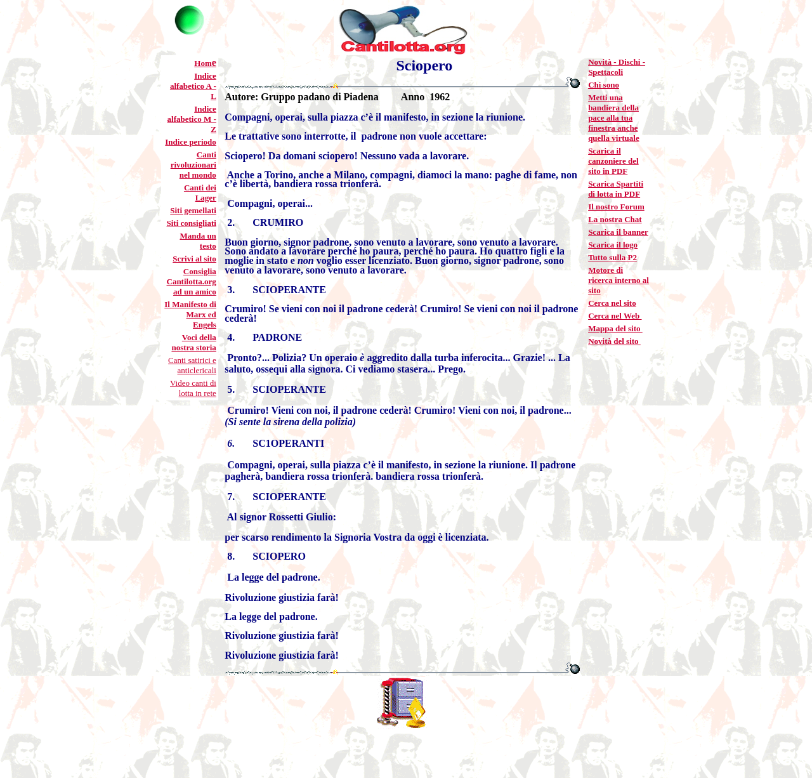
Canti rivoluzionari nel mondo (193, 165)
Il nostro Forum (616, 206)
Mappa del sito (615, 328)
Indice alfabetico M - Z (191, 119)
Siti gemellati (193, 210)
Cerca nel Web (614, 315)
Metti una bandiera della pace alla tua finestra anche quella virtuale (613, 118)
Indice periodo (190, 142)
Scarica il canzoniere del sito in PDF (613, 161)
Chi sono (603, 84)
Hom (202, 63)
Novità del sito (614, 341)
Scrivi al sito (194, 258)
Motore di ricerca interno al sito (618, 280)
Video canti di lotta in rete (193, 388)
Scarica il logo (613, 244)
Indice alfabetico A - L (193, 86)
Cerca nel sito (612, 303)
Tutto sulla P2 (612, 257)
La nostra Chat (615, 219)
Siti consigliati (191, 223)
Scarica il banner (618, 232)
